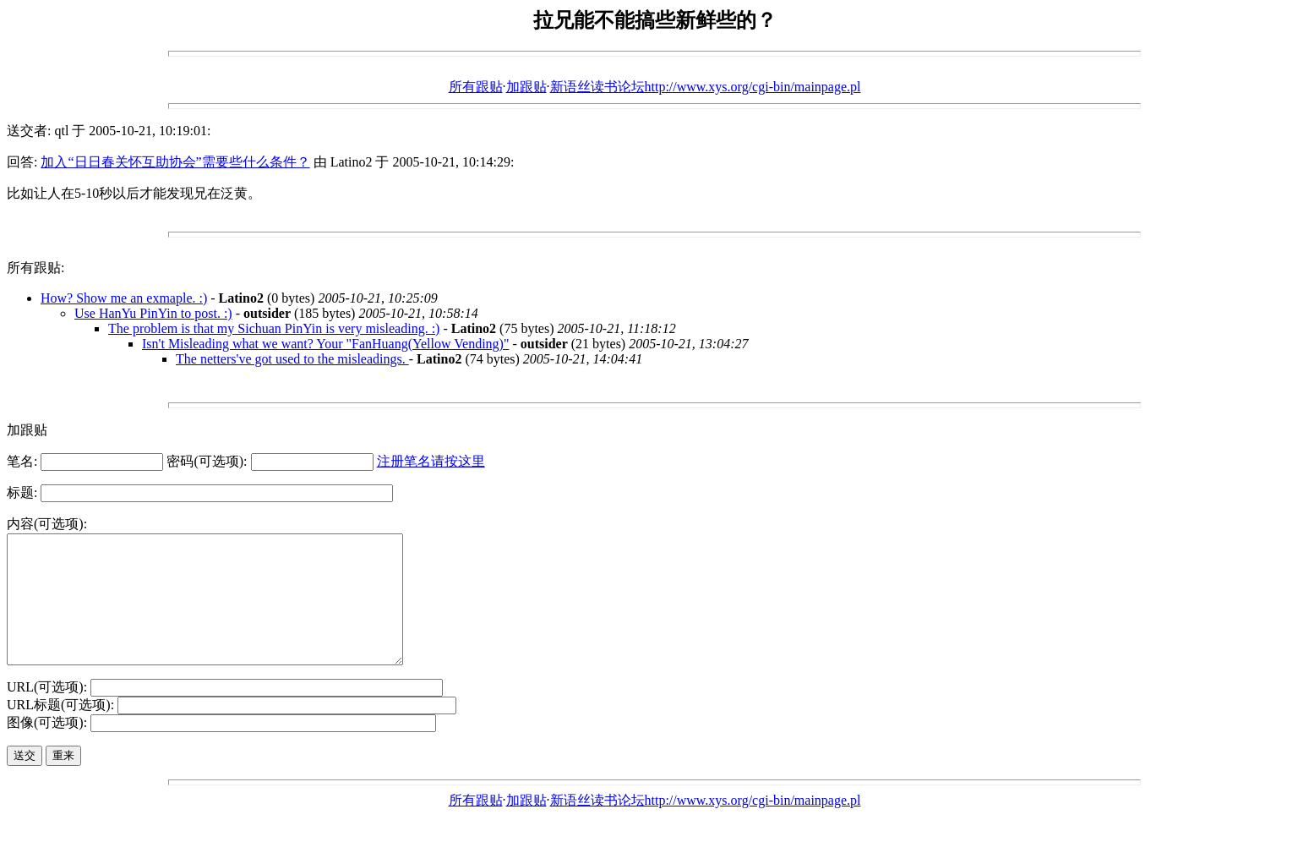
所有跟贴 (476, 86)
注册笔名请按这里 (431, 461)
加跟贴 (526, 86)
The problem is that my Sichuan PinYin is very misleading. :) (273, 328)
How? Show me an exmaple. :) (124, 298)
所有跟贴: (35, 267)
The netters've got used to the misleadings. (292, 359)
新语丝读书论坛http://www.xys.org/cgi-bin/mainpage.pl (705, 86)
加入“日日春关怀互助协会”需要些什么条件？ (175, 162)
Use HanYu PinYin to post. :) (153, 313)
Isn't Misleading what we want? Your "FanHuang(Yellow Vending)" (325, 343)
